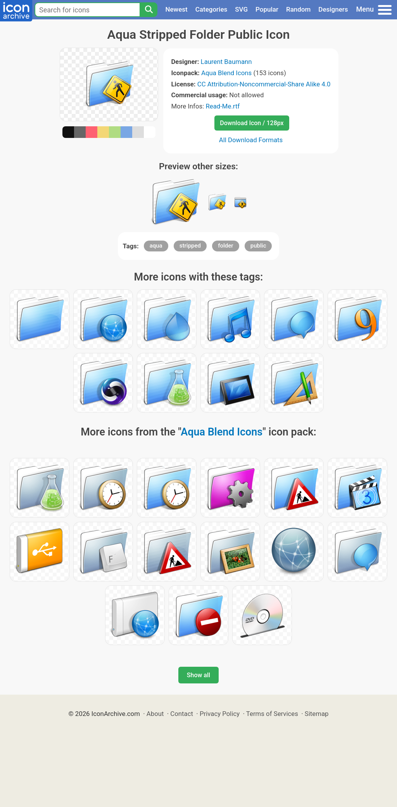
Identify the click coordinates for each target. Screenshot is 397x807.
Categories (211, 9)
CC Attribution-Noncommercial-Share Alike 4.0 (264, 84)
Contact (181, 714)
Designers (333, 9)
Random (298, 9)
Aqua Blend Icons (226, 73)
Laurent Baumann (226, 61)
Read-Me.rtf (222, 106)
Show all (198, 675)
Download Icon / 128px (251, 123)
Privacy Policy (220, 714)
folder (225, 245)
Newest (176, 9)
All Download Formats (251, 140)
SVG (241, 9)
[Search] (148, 9)
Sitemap (317, 714)
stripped (190, 245)
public (258, 245)
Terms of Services (272, 714)
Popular (266, 9)
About (155, 714)
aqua (156, 245)
